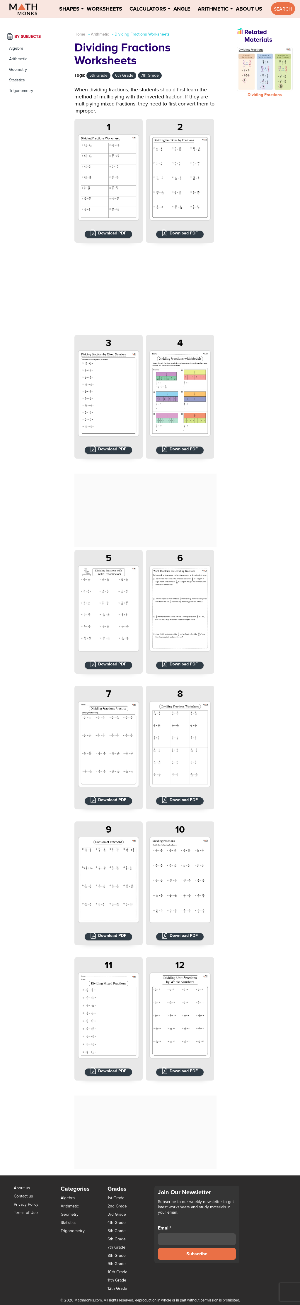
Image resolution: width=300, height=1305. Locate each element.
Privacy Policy (26, 1204)
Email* (197, 1235)
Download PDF (112, 233)
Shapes (69, 9)
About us (22, 1187)
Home (79, 34)
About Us (249, 9)
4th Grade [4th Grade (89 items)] (117, 1222)
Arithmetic (213, 9)
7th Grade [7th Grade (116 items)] (116, 1247)
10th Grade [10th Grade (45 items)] (117, 1272)
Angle (181, 9)
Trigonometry (21, 90)
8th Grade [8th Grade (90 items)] (117, 1255)
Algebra (16, 48)
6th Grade (124, 75)
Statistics (17, 80)
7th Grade (150, 75)
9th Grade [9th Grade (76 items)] (117, 1264)
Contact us (23, 1196)
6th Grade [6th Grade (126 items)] (117, 1239)
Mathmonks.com (88, 1300)
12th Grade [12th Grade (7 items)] (117, 1288)
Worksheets (104, 9)
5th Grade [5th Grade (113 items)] (117, 1231)
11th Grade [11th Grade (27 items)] (117, 1280)
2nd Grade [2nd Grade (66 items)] (117, 1206)
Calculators (147, 9)
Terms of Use (26, 1212)
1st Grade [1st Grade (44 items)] (116, 1198)
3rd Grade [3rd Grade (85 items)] (117, 1214)
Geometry (18, 69)
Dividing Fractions (265, 94)
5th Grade (98, 75)
